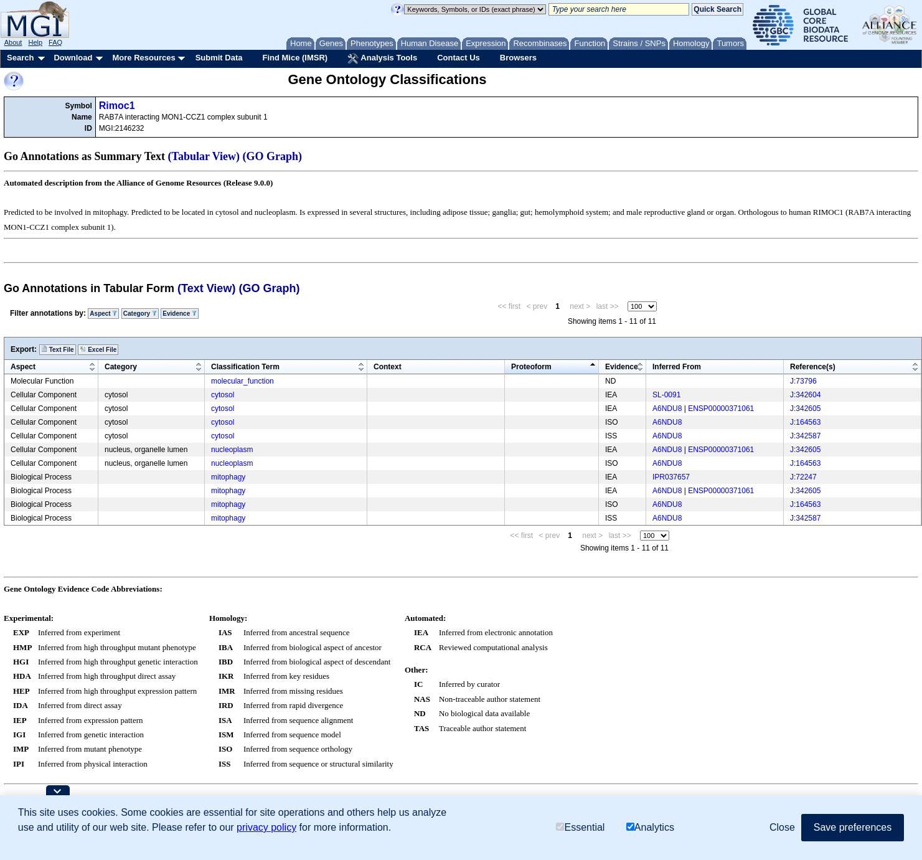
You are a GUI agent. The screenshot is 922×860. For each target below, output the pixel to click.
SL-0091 (666, 394)
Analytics (650, 827)
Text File (57, 349)
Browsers (518, 57)
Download (73, 57)
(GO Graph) (273, 156)
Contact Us (458, 57)
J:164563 (805, 422)
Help (35, 42)
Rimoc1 (117, 105)
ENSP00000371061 (721, 408)
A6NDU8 (667, 408)
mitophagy (228, 477)
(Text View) (206, 288)
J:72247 (803, 477)
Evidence (179, 313)
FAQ (55, 42)
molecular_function (242, 381)
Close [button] (782, 827)
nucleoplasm (232, 449)
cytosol (222, 394)
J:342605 (805, 408)
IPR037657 (671, 477)
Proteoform (531, 366)
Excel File (98, 349)
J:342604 (805, 394)
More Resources (143, 57)
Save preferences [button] (852, 827)
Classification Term (245, 366)
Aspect (103, 313)
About (13, 42)
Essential (580, 827)
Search (20, 57)
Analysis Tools (382, 58)
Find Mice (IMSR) (294, 57)
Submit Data (219, 57)
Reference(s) (812, 366)
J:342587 (805, 436)
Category (140, 313)
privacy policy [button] (266, 827)
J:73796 (803, 381)
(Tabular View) (204, 156)
